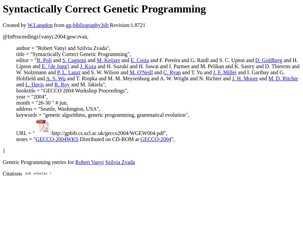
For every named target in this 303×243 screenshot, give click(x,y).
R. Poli (44, 60)
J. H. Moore (245, 78)
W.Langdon (40, 25)
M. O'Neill (141, 72)
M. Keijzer (108, 60)
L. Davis (34, 84)
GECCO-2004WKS (56, 139)
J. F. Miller (225, 72)
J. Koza (88, 66)
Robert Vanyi (89, 162)
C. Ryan (172, 72)
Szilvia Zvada (120, 162)
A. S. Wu (56, 78)
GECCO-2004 (155, 139)
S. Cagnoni (74, 60)
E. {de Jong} (56, 66)
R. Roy (62, 84)
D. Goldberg (268, 60)
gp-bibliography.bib (87, 25)
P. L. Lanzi (68, 72)
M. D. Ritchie (283, 78)
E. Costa (140, 60)
